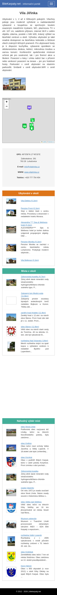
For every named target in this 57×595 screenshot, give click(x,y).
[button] (31, 128)
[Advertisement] (28, 387)
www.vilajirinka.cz (31, 172)
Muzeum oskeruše (28, 519)
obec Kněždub (27, 552)
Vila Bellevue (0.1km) (30, 260)
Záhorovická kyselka (29, 471)
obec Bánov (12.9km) (30, 327)
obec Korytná (26, 457)
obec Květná (26, 443)
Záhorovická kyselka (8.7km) (33, 277)
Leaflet (43, 142)
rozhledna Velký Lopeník (31, 535)
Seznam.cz (51, 142)
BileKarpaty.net (21, 3)
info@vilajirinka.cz (32, 167)
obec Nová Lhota (28, 427)
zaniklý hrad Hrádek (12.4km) (33, 313)
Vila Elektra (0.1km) (29, 201)
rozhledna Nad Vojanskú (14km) (34, 341)
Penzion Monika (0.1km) (31, 242)
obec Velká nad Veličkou (31, 502)
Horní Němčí (26, 566)
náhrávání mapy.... (28, 120)
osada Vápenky (27, 488)
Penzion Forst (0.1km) (30, 208)
